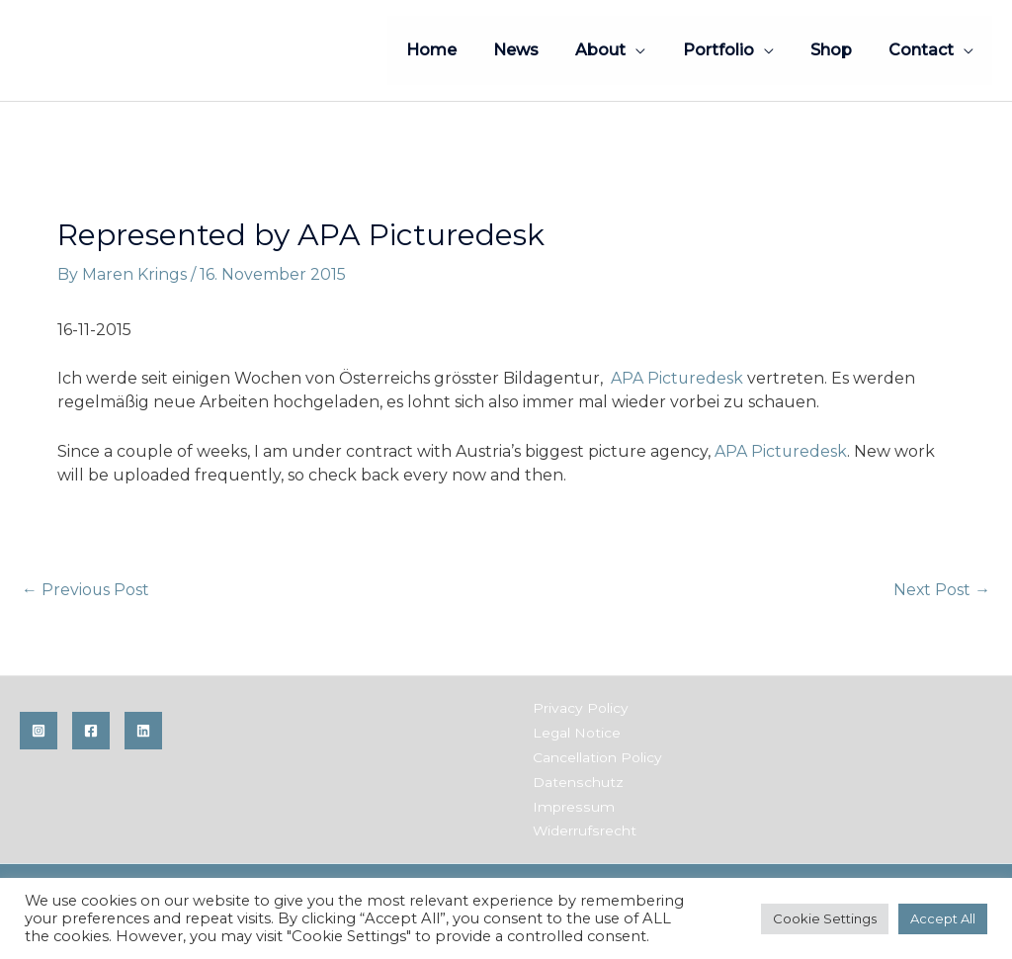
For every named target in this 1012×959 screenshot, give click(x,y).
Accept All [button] (942, 918)
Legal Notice (575, 732)
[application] (654, 50)
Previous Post (86, 589)
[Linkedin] (143, 731)
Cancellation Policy (595, 756)
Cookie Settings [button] (825, 918)
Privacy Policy (579, 709)
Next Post (941, 589)
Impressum (571, 804)
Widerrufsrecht (582, 827)
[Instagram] (38, 731)
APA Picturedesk (677, 378)
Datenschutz (576, 780)
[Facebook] (91, 731)
